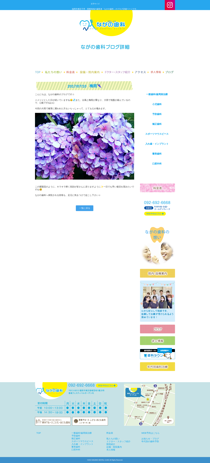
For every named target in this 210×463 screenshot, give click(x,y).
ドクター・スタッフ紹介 (118, 441)
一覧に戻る (84, 208)
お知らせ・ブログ (150, 438)
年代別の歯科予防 (150, 441)
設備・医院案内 (114, 447)
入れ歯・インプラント (157, 144)
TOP (38, 433)
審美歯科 (157, 153)
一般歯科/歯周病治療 (157, 94)
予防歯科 (157, 114)
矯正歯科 (157, 124)
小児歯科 (157, 104)
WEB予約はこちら (150, 433)
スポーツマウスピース (157, 134)
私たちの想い (113, 438)
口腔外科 (157, 163)
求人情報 (110, 449)
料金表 (109, 433)
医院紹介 (110, 444)
